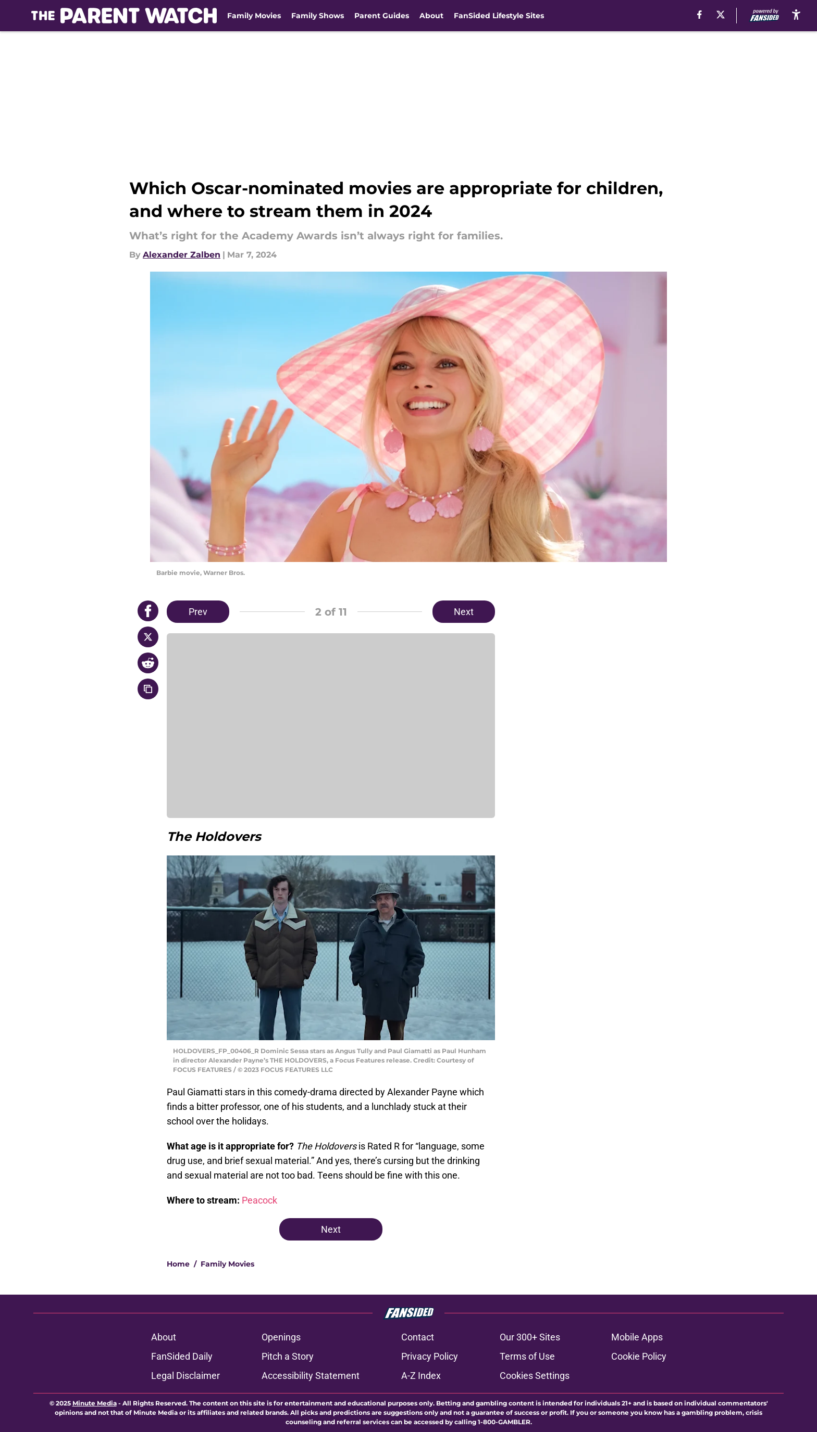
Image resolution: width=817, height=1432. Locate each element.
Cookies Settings (535, 1375)
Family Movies (254, 15)
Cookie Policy (638, 1356)
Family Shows (317, 15)
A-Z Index (421, 1375)
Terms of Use (527, 1356)
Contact (417, 1337)
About (431, 15)
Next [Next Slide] (464, 611)
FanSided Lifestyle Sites (499, 15)
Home (178, 1264)
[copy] (148, 689)
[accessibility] (796, 14)
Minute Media (94, 1403)
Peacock (259, 1200)
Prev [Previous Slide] (198, 611)
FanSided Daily (182, 1356)
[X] (720, 14)
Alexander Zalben (181, 255)
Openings (281, 1337)
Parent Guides (381, 15)
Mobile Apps (637, 1337)
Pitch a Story (288, 1356)
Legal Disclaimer (185, 1375)
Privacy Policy (429, 1356)
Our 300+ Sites (530, 1337)
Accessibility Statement (311, 1375)
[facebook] (699, 14)
